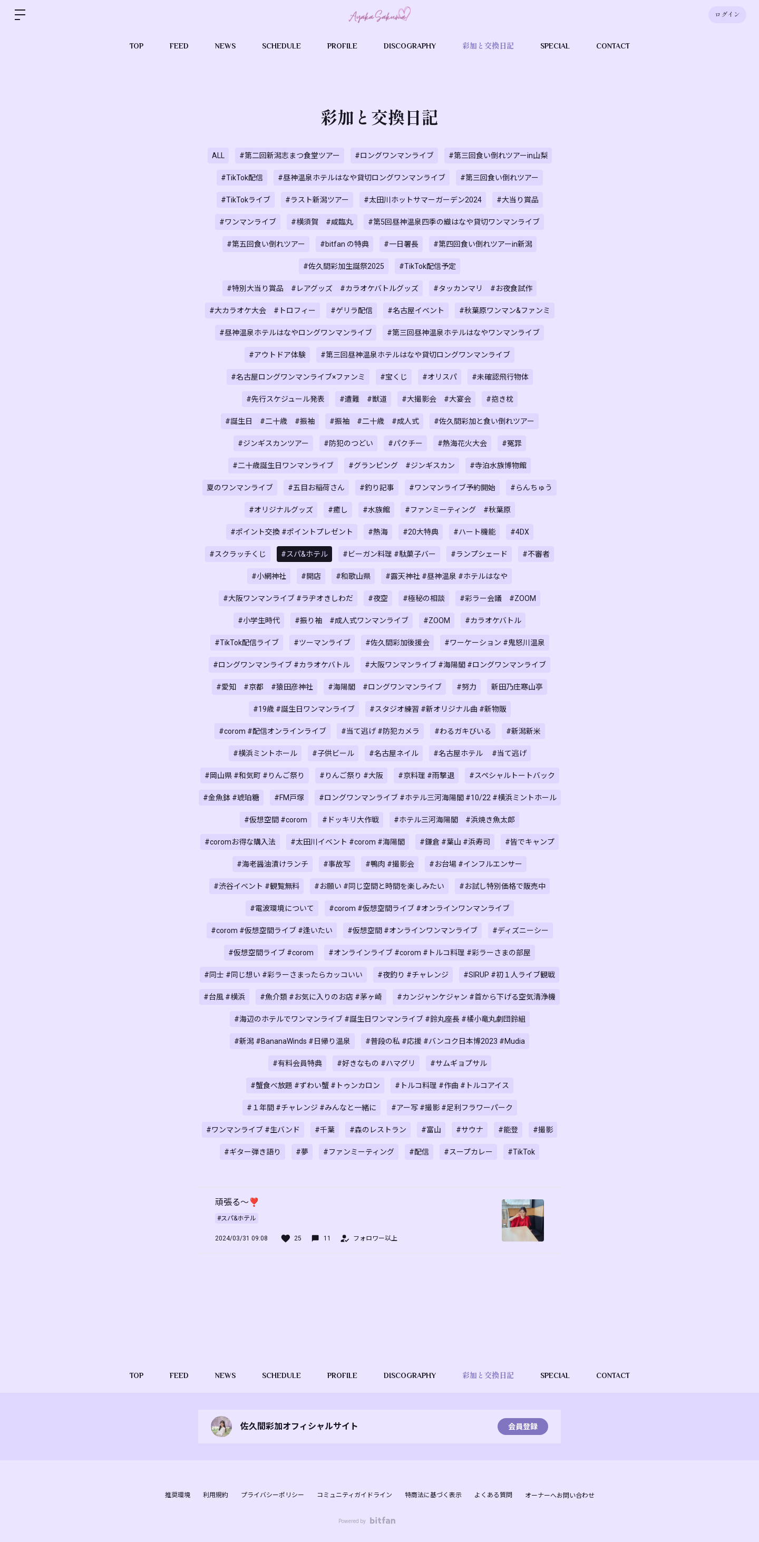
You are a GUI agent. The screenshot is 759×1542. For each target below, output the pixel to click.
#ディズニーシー (520, 930)
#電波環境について (282, 908)
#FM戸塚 (289, 797)
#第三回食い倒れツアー (499, 177)
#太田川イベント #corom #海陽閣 (347, 842)
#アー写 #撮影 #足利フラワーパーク (452, 1107)
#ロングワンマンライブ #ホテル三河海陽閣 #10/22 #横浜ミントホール (438, 797)
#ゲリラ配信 (351, 310)
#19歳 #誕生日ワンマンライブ (304, 709)
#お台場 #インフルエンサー (475, 864)
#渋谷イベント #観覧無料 (256, 886)
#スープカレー (468, 1152)
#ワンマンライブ (247, 222)
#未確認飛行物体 (500, 377)
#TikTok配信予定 (427, 266)
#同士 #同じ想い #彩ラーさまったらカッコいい (283, 975)
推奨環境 (177, 1495)
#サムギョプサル (458, 1063)
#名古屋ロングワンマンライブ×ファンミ (298, 377)
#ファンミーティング (358, 1152)
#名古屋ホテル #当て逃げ (480, 753)
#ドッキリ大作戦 (350, 820)
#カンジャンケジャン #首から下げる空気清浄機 (476, 997)
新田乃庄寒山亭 (517, 687)
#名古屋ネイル (394, 753)
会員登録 (523, 1426)
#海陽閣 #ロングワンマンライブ (385, 687)
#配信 (419, 1152)
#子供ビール (333, 753)
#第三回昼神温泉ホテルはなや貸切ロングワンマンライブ (415, 355)
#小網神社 (268, 576)
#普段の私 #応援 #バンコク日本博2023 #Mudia (445, 1041)
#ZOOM (436, 620)
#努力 (466, 687)
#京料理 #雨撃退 (426, 775)
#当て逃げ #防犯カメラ (380, 731)
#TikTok (521, 1152)
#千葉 (325, 1130)
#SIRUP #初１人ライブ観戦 (509, 975)
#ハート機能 (474, 532)
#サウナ (469, 1130)
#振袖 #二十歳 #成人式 (374, 421)
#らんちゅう (531, 487)
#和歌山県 (353, 576)
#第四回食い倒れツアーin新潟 (482, 244)
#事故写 (337, 864)
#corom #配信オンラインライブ (272, 731)
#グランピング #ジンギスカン (401, 465)
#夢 (302, 1152)
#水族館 (376, 510)
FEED (179, 46)
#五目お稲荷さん (316, 487)
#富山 (431, 1130)
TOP (136, 46)
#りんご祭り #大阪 (351, 775)
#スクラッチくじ (237, 554)
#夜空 (378, 598)
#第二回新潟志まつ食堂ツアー (289, 155)
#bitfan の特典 (344, 244)
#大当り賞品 (518, 200)
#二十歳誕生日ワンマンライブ (283, 465)
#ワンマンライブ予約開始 (452, 487)
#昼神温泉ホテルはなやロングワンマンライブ (295, 332)
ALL (218, 155)
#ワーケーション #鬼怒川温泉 (494, 642)
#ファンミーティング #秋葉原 (458, 510)
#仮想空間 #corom (275, 820)
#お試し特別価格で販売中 (502, 886)
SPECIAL (555, 46)
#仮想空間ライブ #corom (271, 952)
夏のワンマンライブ (240, 487)
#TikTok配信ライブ (247, 642)
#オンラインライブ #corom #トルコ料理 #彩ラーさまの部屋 (429, 952)
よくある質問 (493, 1495)
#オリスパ (439, 377)
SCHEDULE (281, 46)
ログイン (727, 14)
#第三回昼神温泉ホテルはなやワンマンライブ (463, 332)
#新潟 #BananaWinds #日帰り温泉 (292, 1041)
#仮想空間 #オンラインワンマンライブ (412, 930)
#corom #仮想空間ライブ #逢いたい (272, 930)
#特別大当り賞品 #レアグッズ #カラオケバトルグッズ (323, 288)
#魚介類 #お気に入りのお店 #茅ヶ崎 (321, 997)
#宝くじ (393, 377)
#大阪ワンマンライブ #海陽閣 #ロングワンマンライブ (455, 665)
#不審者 (536, 554)
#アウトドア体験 (277, 355)
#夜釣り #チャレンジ (413, 975)
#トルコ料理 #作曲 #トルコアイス (452, 1085)
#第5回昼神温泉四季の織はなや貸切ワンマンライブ (454, 222)
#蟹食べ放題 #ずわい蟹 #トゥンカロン (315, 1085)
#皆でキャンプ (529, 842)
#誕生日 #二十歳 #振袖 (270, 421)
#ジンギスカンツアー (273, 443)
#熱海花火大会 (462, 443)
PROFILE (342, 46)
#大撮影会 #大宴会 (436, 399)
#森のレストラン (377, 1130)
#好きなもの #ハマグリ (376, 1063)
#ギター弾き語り (252, 1152)
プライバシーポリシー (272, 1495)
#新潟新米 (523, 731)
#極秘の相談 (424, 598)
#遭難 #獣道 (363, 399)
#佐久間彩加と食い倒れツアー (484, 421)
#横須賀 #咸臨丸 (322, 222)
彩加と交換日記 (488, 46)
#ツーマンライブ (322, 642)
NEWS (225, 46)
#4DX (519, 532)
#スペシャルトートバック (512, 775)
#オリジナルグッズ (281, 510)
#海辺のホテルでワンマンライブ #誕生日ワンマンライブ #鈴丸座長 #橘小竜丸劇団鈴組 (380, 1019)
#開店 (311, 576)
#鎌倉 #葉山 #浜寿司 (455, 842)
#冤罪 (512, 443)
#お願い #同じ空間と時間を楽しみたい (379, 886)
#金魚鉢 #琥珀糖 (231, 797)
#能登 (508, 1130)
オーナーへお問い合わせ (560, 1495)
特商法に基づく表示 (433, 1495)
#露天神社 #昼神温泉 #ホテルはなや (446, 576)
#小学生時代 (259, 620)
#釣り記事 (376, 487)
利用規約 (215, 1495)
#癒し (338, 510)
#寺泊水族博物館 (498, 465)
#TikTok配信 (242, 177)
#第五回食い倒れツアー (266, 244)
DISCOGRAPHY (410, 46)
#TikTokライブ (245, 200)
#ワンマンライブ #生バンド (253, 1130)
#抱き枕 (499, 399)
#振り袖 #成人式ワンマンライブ (351, 620)
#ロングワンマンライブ (394, 155)
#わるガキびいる (462, 731)
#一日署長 (401, 244)
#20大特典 (421, 532)
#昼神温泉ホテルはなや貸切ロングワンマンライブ (361, 177)
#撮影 (543, 1130)
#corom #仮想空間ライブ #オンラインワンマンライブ (419, 908)
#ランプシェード (479, 554)
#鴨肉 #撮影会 (389, 864)
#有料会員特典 (297, 1063)
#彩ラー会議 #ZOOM (498, 598)
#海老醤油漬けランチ (272, 864)
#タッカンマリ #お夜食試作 (482, 288)
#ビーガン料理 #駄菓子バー (389, 554)
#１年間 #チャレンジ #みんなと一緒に (311, 1107)
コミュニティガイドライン (354, 1495)
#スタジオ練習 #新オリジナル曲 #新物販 (438, 709)
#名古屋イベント (415, 310)
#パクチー (405, 443)
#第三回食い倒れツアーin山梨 (498, 155)
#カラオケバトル (493, 620)
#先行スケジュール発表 (285, 399)
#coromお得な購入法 (240, 842)
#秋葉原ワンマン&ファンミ (504, 310)
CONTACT (613, 46)
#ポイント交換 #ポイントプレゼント (291, 532)
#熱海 (378, 532)
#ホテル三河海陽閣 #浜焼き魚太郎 (454, 820)
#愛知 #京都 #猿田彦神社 (264, 687)
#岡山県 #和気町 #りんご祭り (255, 775)
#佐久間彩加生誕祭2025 (343, 266)
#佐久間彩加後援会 (397, 642)
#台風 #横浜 (224, 997)
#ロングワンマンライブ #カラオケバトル (281, 665)
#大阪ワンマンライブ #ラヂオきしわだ (288, 598)
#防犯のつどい (348, 443)
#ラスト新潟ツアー (317, 200)
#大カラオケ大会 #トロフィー (262, 310)
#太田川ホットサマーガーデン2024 (423, 200)
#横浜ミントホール (265, 753)
